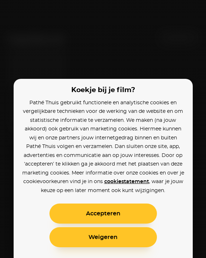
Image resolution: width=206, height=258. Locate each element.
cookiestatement (126, 181)
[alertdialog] (103, 129)
